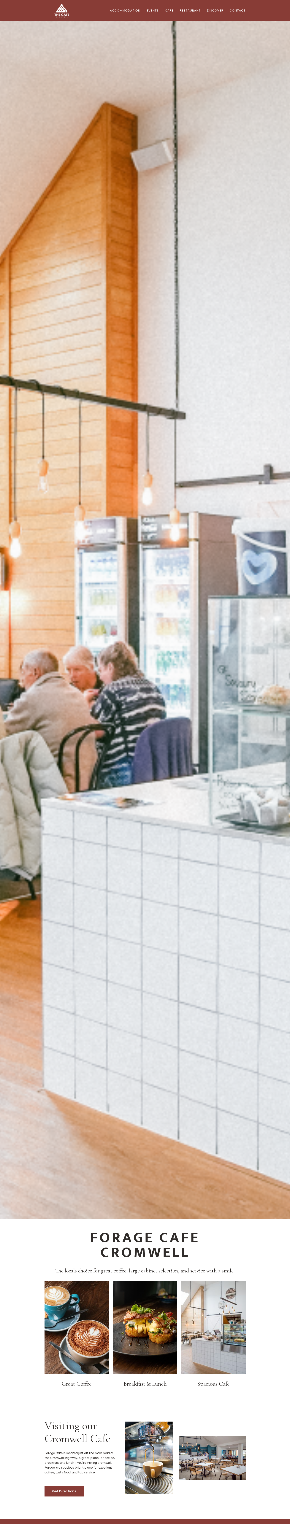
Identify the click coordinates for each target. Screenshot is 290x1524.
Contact (238, 10)
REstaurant (190, 10)
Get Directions (64, 1491)
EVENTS (153, 10)
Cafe (169, 10)
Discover (215, 10)
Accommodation (125, 10)
